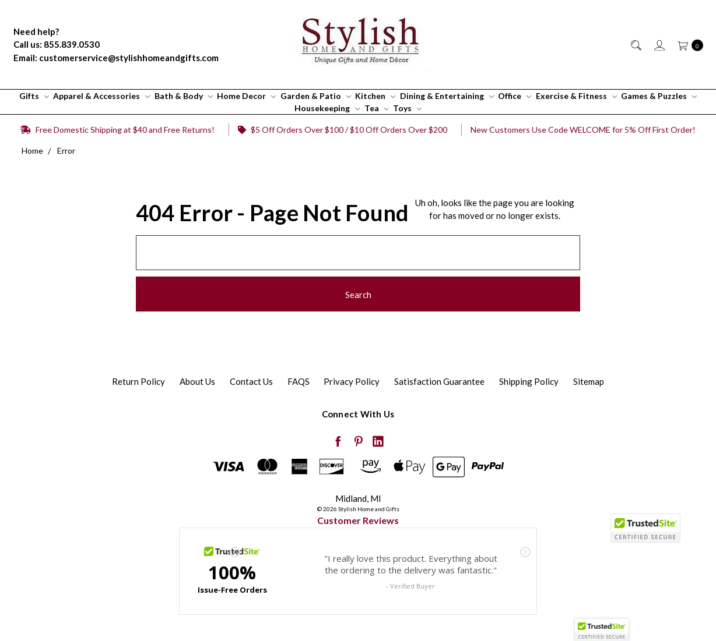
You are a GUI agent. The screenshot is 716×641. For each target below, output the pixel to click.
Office (514, 96)
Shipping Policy (529, 381)
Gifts (34, 96)
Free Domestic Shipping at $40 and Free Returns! (117, 129)
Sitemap (588, 381)
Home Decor (246, 96)
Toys (407, 108)
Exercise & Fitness (576, 96)
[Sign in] (658, 44)
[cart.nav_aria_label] (687, 44)
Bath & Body (184, 96)
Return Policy (138, 381)
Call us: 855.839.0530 (56, 44)
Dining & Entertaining (447, 96)
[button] (602, 630)
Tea (376, 108)
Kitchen (375, 96)
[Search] (635, 44)
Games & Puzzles (659, 96)
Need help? (36, 31)
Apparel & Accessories (101, 96)
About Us (197, 381)
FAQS (298, 381)
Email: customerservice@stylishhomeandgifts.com (116, 57)
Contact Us (251, 381)
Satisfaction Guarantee (439, 381)
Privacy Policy (352, 381)
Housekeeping (327, 108)
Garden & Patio (315, 96)
